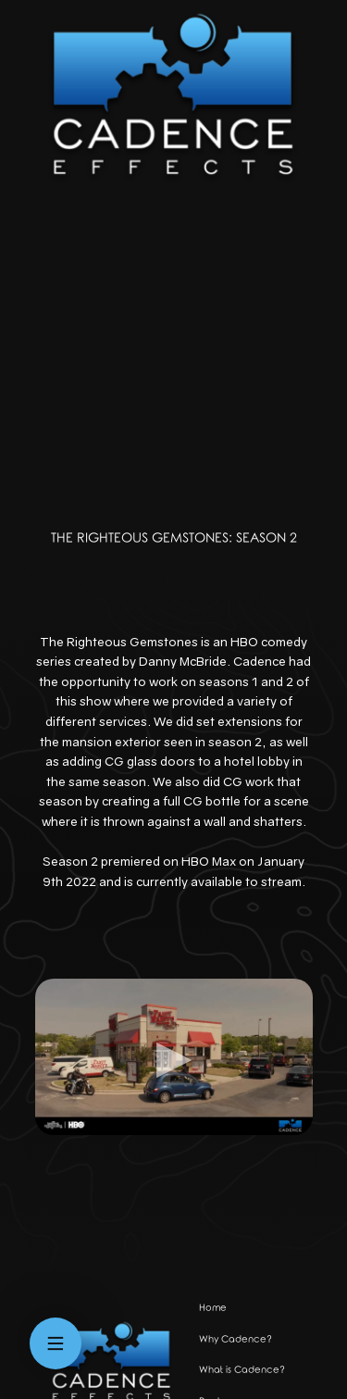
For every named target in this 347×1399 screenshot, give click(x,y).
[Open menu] (55, 1343)
